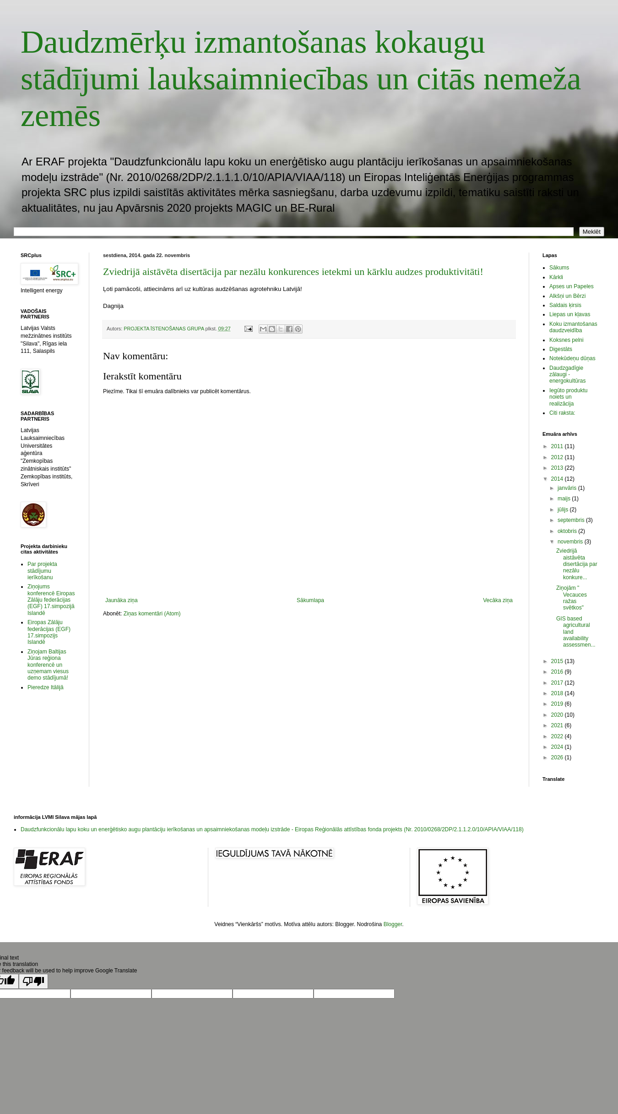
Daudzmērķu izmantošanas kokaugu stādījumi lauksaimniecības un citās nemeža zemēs (301, 78)
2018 (558, 693)
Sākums (559, 267)
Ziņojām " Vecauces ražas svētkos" (571, 598)
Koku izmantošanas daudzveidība (573, 327)
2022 (558, 736)
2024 (558, 747)
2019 (558, 704)
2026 (558, 757)
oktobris (568, 531)
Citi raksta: (562, 413)
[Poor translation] (33, 981)
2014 (558, 479)
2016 (558, 672)
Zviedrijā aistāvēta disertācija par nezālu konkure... (576, 564)
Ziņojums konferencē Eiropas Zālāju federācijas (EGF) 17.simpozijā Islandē (51, 599)
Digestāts (560, 349)
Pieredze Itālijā (45, 687)
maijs (565, 498)
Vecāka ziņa (498, 600)
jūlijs (564, 509)
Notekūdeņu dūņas (572, 358)
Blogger (393, 924)
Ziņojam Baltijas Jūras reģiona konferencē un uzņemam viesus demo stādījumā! (48, 664)
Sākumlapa (310, 600)
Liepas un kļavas (569, 314)
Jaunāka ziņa (121, 600)
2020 (558, 715)
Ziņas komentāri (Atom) (152, 613)
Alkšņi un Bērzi (567, 296)
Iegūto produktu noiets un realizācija (568, 397)
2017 (558, 683)
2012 (558, 457)
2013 (558, 468)
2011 (558, 446)
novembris (571, 541)
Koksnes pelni (566, 340)
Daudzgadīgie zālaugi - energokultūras (567, 374)
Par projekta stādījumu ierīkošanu (42, 571)
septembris (572, 520)
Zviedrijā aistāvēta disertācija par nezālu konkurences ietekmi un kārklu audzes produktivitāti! (293, 271)
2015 (558, 661)
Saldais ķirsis (565, 305)
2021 (558, 725)
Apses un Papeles (571, 286)
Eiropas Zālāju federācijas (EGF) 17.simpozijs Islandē (48, 632)
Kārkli (556, 277)
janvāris (568, 488)
